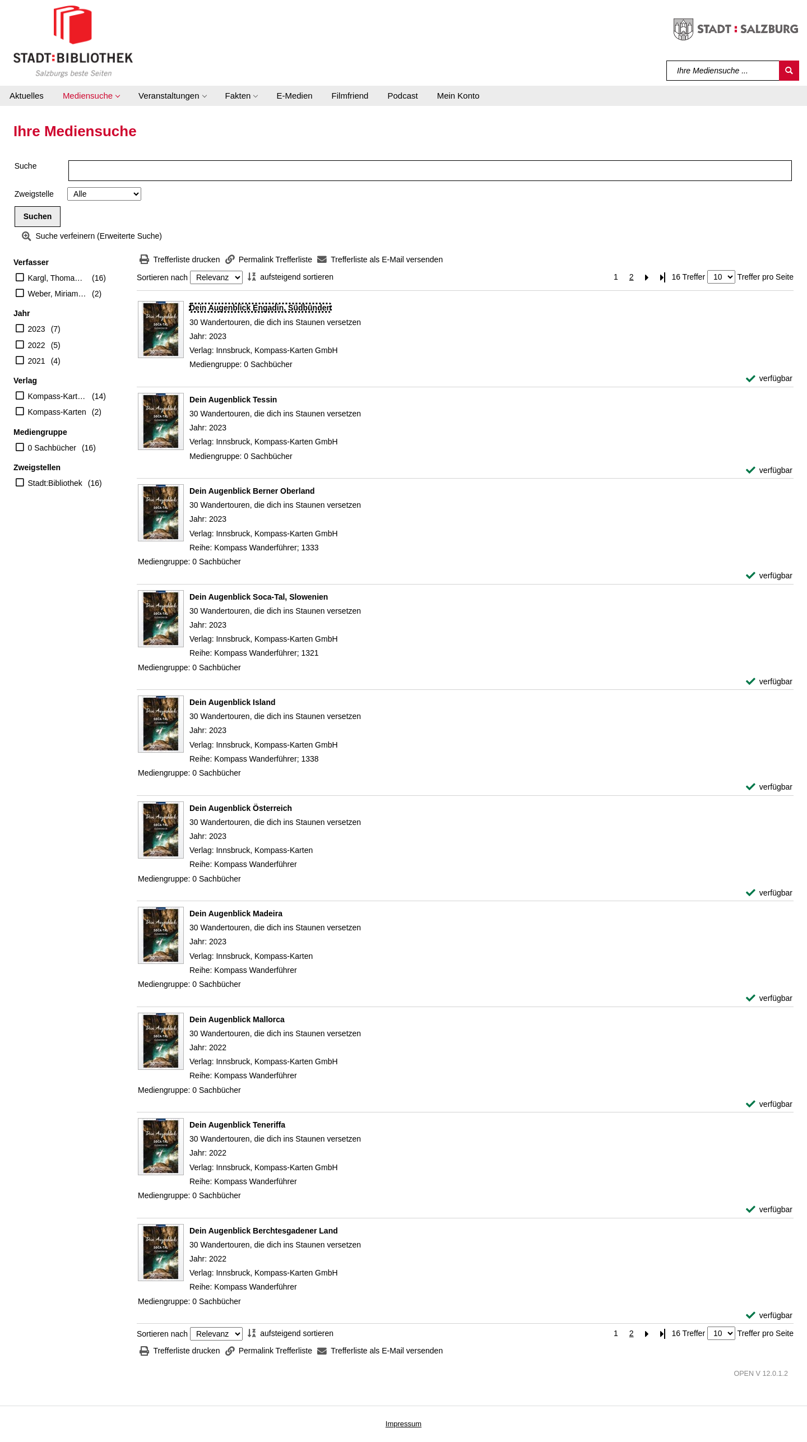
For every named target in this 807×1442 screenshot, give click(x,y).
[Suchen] (789, 71)
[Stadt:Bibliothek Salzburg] (73, 40)
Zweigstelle (34, 193)
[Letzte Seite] (663, 277)
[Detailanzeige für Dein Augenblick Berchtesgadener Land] (263, 1230)
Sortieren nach (162, 277)
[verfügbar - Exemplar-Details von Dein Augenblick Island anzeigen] (769, 787)
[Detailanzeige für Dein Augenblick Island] (232, 702)
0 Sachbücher (52, 447)
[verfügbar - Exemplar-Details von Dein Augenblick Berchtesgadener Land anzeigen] (769, 1316)
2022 (36, 345)
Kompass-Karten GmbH (57, 396)
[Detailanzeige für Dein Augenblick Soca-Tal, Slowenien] (258, 596)
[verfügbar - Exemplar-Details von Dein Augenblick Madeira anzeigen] (769, 998)
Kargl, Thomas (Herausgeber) (57, 277)
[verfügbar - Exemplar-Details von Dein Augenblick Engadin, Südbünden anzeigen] (769, 379)
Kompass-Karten (57, 411)
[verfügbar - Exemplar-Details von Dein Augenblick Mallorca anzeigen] (769, 1104)
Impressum (403, 1424)
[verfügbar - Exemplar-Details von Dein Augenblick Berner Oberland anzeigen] (769, 576)
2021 (36, 360)
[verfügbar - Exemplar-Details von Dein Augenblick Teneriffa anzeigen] (769, 1210)
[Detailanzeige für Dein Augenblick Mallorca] (237, 1019)
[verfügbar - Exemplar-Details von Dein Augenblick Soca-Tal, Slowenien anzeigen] (769, 682)
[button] (91, 96)
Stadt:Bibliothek (55, 483)
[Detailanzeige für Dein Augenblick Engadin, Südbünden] (260, 307)
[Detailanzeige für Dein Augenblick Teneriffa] (237, 1124)
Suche (26, 165)
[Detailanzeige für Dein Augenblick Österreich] (240, 808)
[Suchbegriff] (723, 70)
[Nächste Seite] (647, 277)
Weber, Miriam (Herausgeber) (57, 293)
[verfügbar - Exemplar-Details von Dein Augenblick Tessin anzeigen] (769, 470)
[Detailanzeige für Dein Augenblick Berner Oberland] (252, 490)
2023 (36, 328)
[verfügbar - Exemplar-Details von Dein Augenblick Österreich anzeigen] (769, 893)
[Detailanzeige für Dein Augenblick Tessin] (233, 399)
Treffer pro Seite (766, 276)
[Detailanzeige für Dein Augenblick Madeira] (235, 913)
